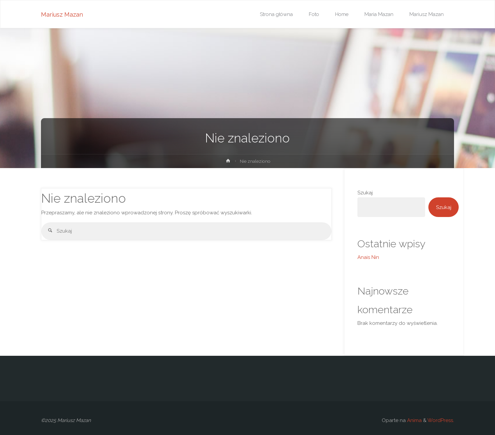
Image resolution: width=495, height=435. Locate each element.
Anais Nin (368, 257)
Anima (414, 420)
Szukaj (365, 193)
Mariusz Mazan (62, 14)
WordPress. (440, 420)
